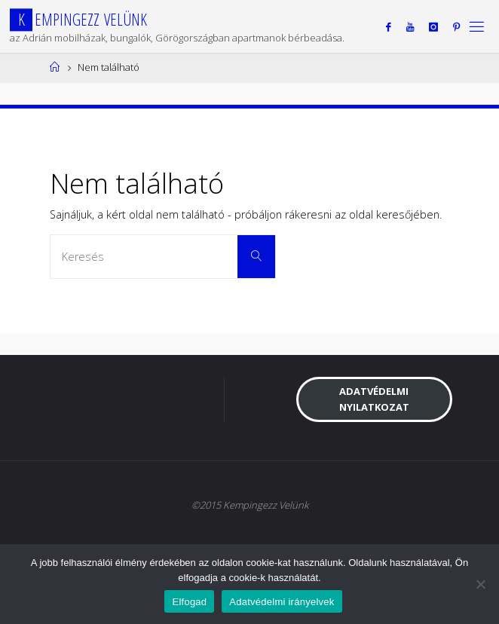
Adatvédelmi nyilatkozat (374, 399)
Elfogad (189, 601)
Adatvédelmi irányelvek (281, 601)
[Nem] (480, 584)
